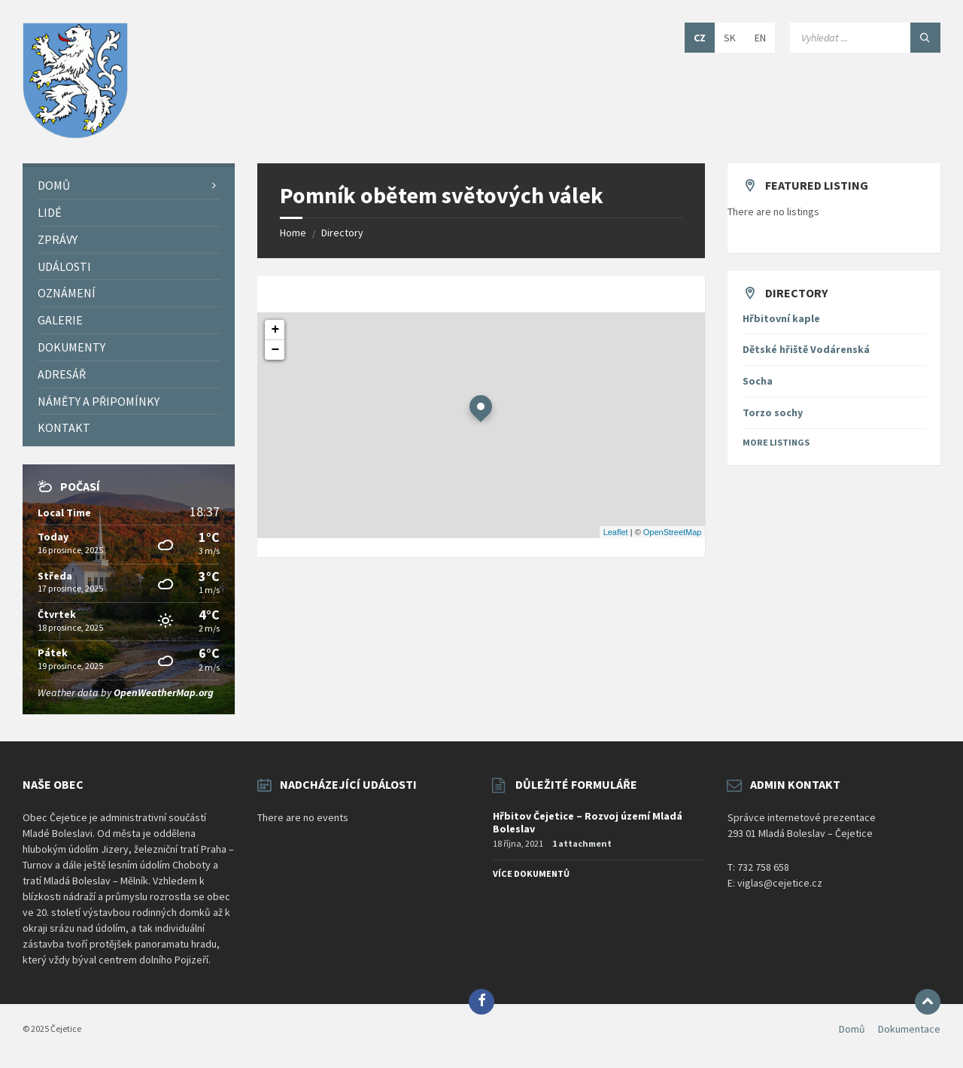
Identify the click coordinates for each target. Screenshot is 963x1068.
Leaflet (615, 532)
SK (730, 37)
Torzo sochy (773, 412)
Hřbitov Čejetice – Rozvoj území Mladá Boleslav (587, 822)
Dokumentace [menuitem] (909, 1029)
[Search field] (865, 38)
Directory (342, 232)
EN (760, 37)
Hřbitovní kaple (781, 318)
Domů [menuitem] (852, 1029)
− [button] (276, 350)
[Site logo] (75, 133)
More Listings (776, 442)
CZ (700, 37)
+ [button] (276, 330)
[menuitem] (129, 185)
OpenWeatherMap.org (164, 692)
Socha (758, 381)
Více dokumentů (531, 873)
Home (293, 232)
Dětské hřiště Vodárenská (806, 349)
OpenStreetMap (672, 532)
